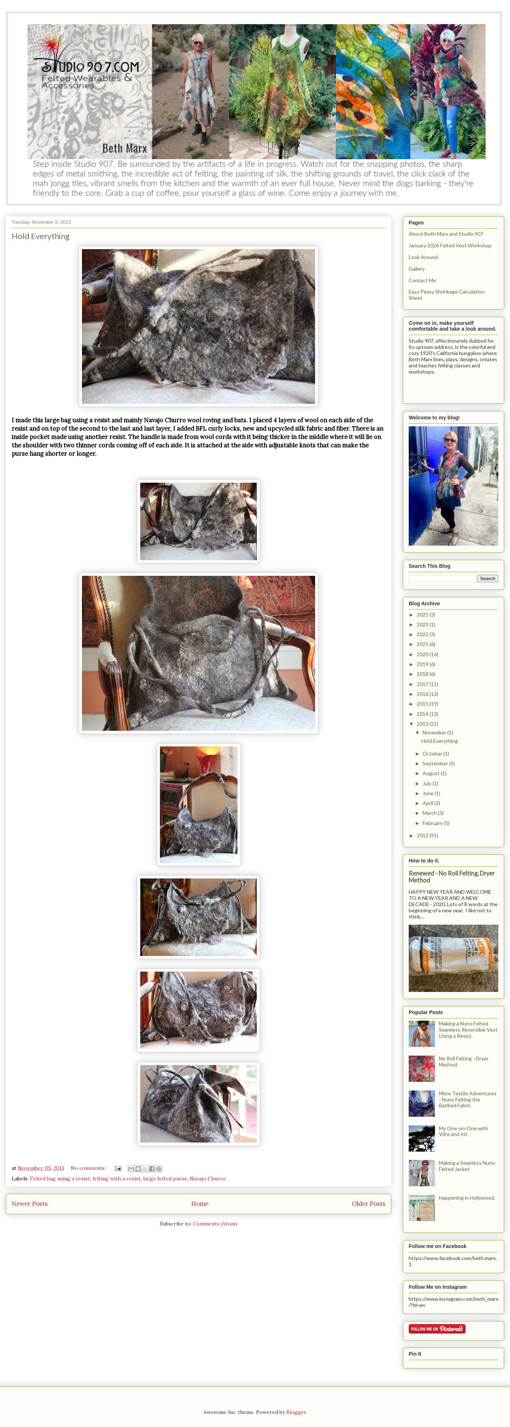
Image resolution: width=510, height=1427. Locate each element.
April (428, 803)
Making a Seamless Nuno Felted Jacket (467, 1166)
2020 (423, 654)
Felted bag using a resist (60, 1178)
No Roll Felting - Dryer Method (464, 1061)
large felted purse (165, 1178)
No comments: (89, 1168)
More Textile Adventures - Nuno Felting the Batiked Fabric (468, 1099)
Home (199, 1204)
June (429, 793)
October (433, 753)
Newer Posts (30, 1204)
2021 (423, 644)
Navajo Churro (208, 1178)
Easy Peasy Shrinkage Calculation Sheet (446, 294)
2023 (423, 624)
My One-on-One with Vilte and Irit (463, 1131)
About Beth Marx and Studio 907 (446, 234)
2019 (423, 664)
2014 (423, 714)
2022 (423, 634)
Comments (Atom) (215, 1223)
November (435, 732)
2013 (423, 724)
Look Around (423, 257)
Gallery (417, 269)
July (427, 783)
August (432, 773)
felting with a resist (117, 1178)
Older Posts (368, 1204)
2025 (423, 614)
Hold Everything (41, 236)
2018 (423, 674)
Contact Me (422, 280)
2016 (423, 694)
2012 (423, 835)
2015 (423, 704)
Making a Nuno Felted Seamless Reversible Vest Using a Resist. (468, 1029)
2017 (423, 684)
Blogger (296, 1412)
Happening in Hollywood (466, 1198)
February (433, 823)
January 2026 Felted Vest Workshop (450, 245)
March (430, 813)
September (436, 763)
